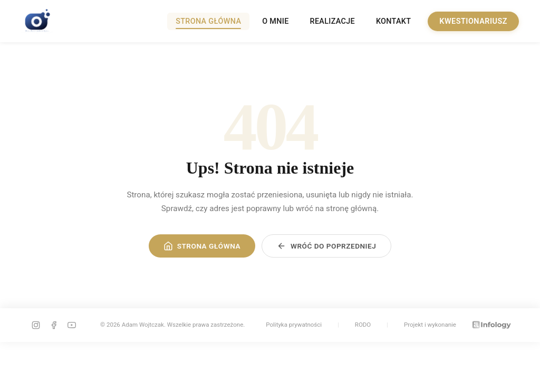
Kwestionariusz (473, 21)
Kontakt (393, 21)
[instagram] (35, 325)
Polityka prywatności (294, 324)
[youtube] (71, 325)
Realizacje (332, 21)
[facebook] (53, 325)
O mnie (275, 21)
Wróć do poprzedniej (326, 246)
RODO (363, 324)
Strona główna (208, 21)
